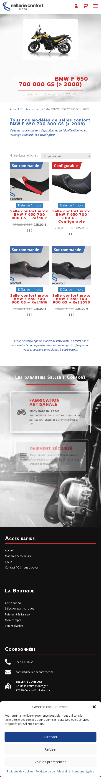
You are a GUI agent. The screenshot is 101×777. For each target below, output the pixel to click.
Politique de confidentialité (52, 771)
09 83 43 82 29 (25, 662)
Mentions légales (83, 771)
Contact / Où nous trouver (21, 567)
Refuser (50, 749)
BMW (47, 109)
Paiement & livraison (18, 614)
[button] (94, 707)
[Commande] (66, 156)
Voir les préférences (50, 761)
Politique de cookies (20, 771)
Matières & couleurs (18, 556)
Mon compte (76, 7)
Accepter (50, 736)
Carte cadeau (13, 603)
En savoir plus (45, 135)
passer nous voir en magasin (54, 345)
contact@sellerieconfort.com (34, 672)
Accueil (14, 109)
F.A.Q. (9, 562)
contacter (23, 345)
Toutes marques (31, 109)
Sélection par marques (19, 608)
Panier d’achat (85, 7)
